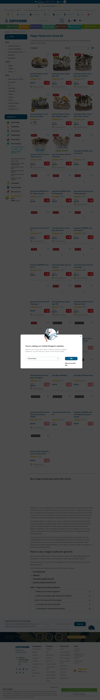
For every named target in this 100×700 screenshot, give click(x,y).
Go (71, 358)
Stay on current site (70, 363)
